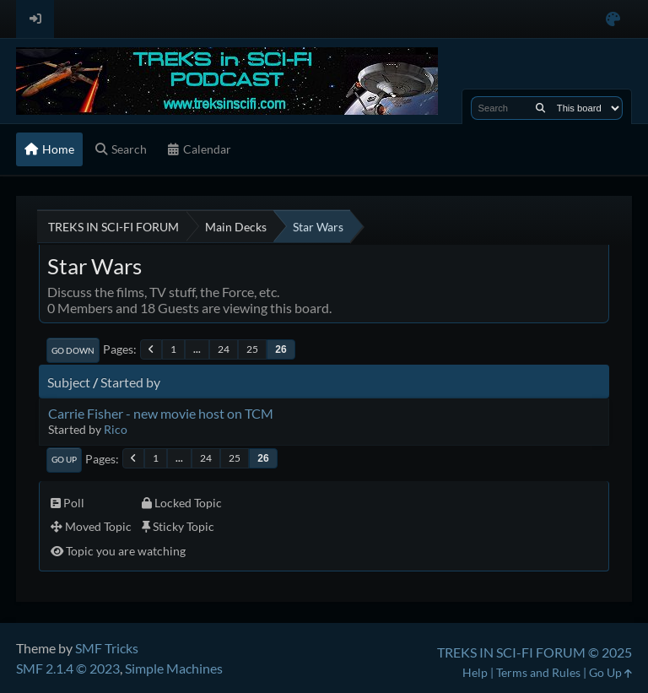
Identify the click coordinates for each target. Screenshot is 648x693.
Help (475, 672)
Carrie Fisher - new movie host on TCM (160, 413)
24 (224, 349)
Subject (68, 382)
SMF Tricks (106, 648)
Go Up (64, 459)
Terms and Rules (538, 672)
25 (252, 349)
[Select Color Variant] (613, 19)
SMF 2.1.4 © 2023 (68, 668)
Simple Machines (174, 668)
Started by (130, 382)
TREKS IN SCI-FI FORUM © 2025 (534, 652)
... (197, 349)
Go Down (72, 350)
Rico (115, 429)
